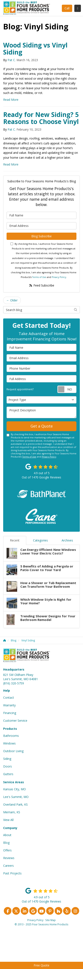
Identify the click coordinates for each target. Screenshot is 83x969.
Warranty (9, 705)
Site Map (50, 920)
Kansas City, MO (14, 789)
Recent (14, 540)
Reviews (8, 858)
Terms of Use (39, 277)
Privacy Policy (59, 277)
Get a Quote (41, 426)
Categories (40, 540)
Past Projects (12, 873)
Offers (7, 850)
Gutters (8, 774)
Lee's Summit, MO (16, 797)
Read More (10, 100)
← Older (12, 300)
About (7, 835)
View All (8, 820)
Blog (6, 843)
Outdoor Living (13, 751)
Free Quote (41, 965)
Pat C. (12, 60)
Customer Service (15, 720)
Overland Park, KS (15, 804)
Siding (7, 759)
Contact (8, 697)
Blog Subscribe (41, 236)
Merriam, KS (11, 812)
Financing (9, 713)
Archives (67, 540)
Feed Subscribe (41, 285)
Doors (7, 766)
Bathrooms (11, 736)
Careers (8, 866)
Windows (9, 743)
